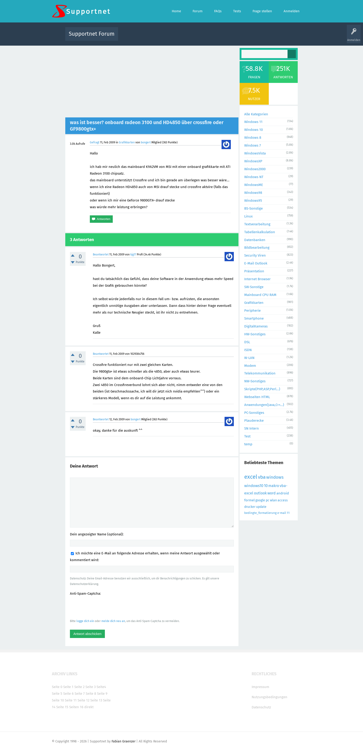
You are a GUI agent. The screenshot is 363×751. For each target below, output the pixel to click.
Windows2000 (255, 169)
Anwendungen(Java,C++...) (264, 405)
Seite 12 (83, 700)
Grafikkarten (127, 142)
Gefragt (94, 142)
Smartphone (254, 318)
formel (249, 500)
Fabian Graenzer (123, 741)
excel (250, 477)
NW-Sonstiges (255, 381)
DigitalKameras (256, 326)
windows (275, 477)
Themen (206, 37)
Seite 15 (62, 707)
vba (262, 477)
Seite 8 (91, 693)
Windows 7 (252, 145)
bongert (146, 142)
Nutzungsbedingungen (269, 697)
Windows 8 (252, 137)
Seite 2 (79, 687)
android (282, 493)
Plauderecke (254, 420)
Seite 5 (57, 693)
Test (247, 436)
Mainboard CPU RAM (260, 295)
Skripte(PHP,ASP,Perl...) (262, 389)
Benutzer (239, 37)
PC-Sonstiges (254, 413)
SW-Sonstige (253, 287)
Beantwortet (101, 254)
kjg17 (133, 254)
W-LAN (249, 358)
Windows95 (253, 200)
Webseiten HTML (257, 397)
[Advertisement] (151, 82)
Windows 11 (253, 122)
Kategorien (222, 37)
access (283, 500)
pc (267, 500)
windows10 (253, 485)
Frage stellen (257, 37)
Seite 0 (57, 687)
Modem (250, 366)
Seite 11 (71, 700)
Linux (248, 216)
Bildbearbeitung (256, 247)
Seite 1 (68, 687)
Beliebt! (168, 37)
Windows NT (253, 177)
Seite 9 (102, 693)
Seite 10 (58, 700)
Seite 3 (90, 687)
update (261, 507)
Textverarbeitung (257, 224)
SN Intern (251, 428)
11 (288, 513)
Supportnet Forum (92, 34)
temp (248, 444)
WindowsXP (253, 161)
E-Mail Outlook (255, 263)
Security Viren (255, 255)
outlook (260, 493)
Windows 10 (253, 130)
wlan (273, 500)
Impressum (260, 687)
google (260, 500)
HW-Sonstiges (255, 334)
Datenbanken (254, 240)
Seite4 (101, 687)
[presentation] (105, 607)
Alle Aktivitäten (131, 37)
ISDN (248, 350)
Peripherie (252, 310)
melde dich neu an (113, 621)
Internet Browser (257, 279)
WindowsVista (255, 153)
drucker (249, 507)
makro (273, 486)
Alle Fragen (152, 37)
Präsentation (254, 271)
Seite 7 (80, 693)
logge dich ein (85, 621)
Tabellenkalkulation (259, 232)
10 (266, 485)
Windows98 (253, 193)
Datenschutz (261, 707)
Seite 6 (68, 693)
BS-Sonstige (253, 208)
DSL (247, 342)
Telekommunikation (259, 373)
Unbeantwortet (187, 37)
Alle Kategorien (256, 114)
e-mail (281, 513)
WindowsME (253, 185)
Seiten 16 (76, 707)
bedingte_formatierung (260, 513)
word (271, 493)
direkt (89, 707)
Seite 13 (96, 700)
